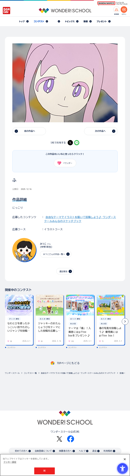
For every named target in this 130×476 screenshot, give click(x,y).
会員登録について (43, 451)
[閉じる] (124, 459)
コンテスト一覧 (30, 373)
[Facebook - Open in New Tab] (70, 438)
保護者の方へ (65, 451)
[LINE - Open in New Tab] (76, 142)
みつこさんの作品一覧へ (54, 254)
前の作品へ (29, 131)
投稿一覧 (123, 373)
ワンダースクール (12, 373)
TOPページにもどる (68, 363)
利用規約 (108, 451)
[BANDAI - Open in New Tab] (6, 10)
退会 (94, 451)
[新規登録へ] (116, 9)
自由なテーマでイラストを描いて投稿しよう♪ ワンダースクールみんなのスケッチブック (78, 373)
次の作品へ (100, 131)
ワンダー (63, 163)
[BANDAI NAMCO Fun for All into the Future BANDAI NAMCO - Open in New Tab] (112, 3)
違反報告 (63, 271)
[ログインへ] (124, 9)
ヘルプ (82, 451)
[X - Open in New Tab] (70, 142)
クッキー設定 (9, 462)
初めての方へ (21, 451)
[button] (125, 321)
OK (44, 471)
